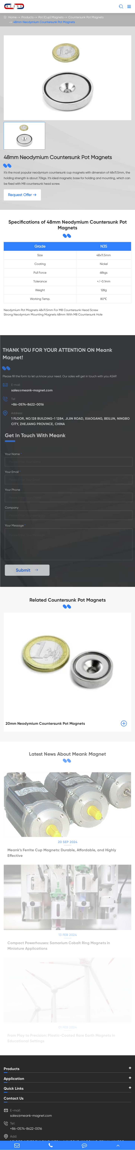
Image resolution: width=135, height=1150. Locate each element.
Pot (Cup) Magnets (50, 17)
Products (27, 17)
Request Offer (22, 195)
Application (14, 1078)
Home (12, 17)
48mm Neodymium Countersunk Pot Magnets (44, 22)
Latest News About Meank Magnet (67, 754)
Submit (29, 570)
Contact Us (13, 1098)
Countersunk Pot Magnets (86, 17)
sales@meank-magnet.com (30, 390)
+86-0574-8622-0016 (25, 404)
